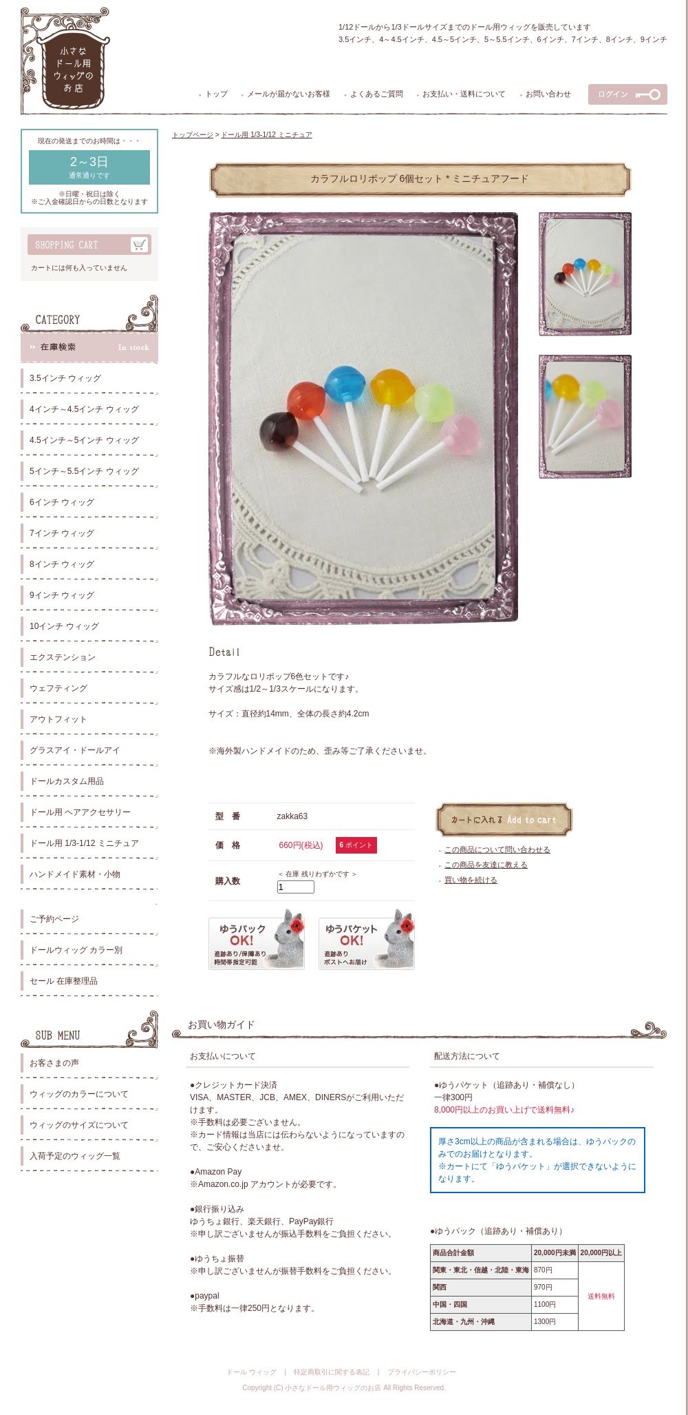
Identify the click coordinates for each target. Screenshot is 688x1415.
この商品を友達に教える (486, 864)
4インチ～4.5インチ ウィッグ (84, 409)
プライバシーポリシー (421, 1372)
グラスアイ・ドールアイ (75, 750)
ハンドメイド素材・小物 (75, 874)
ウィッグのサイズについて (79, 1125)
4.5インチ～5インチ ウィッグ (84, 440)
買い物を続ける (470, 880)
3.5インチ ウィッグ (65, 378)
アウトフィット (58, 719)
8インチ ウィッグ (62, 564)
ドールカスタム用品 (67, 781)
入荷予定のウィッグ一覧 (75, 1156)
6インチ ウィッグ (62, 502)
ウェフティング (58, 688)
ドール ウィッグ (251, 1372)
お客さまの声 (54, 1063)
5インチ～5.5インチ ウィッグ (84, 471)
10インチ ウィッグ (64, 626)
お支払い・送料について (464, 94)
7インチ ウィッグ (62, 533)
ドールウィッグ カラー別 (76, 950)
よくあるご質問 (376, 94)
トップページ (192, 134)
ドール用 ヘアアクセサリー (80, 812)
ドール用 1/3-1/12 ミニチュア (84, 843)
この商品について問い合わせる (497, 849)
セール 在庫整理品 (64, 981)
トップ (216, 94)
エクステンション (63, 657)
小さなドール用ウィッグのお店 (333, 1388)
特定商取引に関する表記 (331, 1372)
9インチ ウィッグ (62, 595)
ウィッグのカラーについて (79, 1094)
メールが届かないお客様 (288, 94)
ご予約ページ (54, 919)
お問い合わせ (548, 94)
